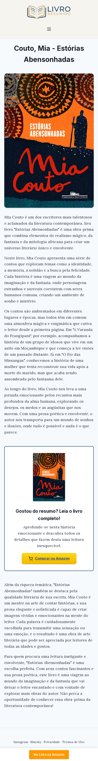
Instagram (20, 742)
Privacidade (52, 742)
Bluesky (35, 742)
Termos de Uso (73, 742)
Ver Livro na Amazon (49, 754)
